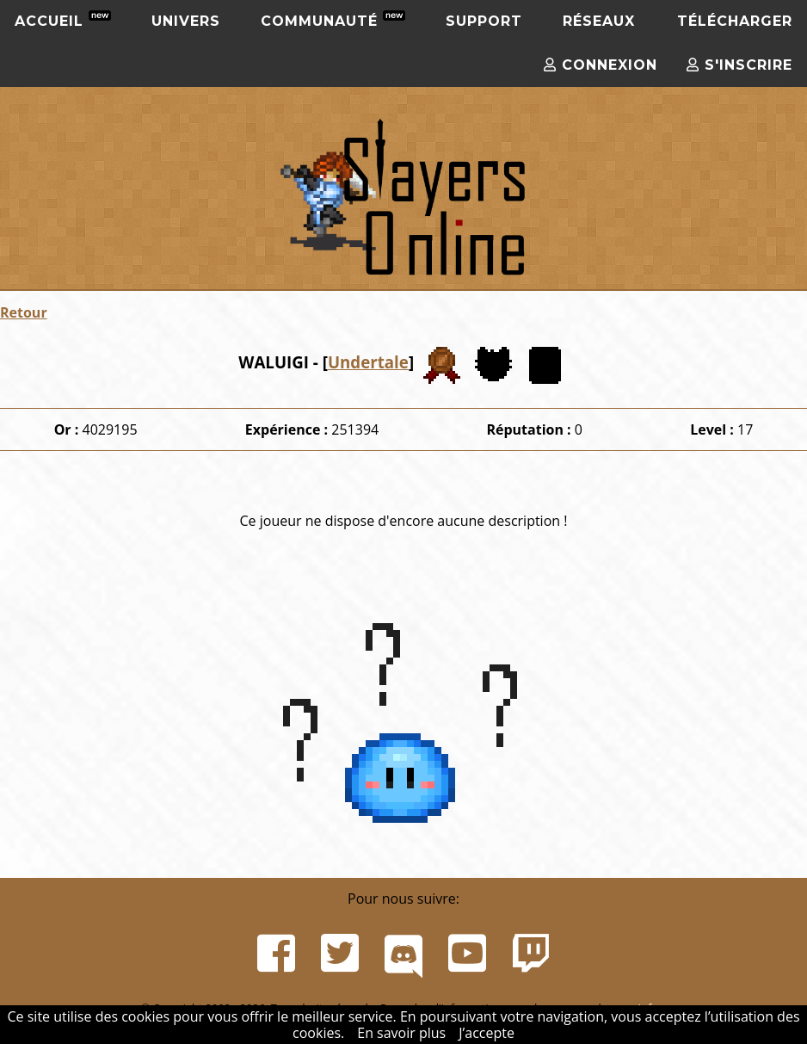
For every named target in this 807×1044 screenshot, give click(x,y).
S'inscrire (739, 65)
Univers (185, 21)
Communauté (333, 19)
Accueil (63, 19)
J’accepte (486, 1032)
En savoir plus (401, 1032)
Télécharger (734, 21)
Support (484, 21)
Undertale (368, 362)
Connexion (600, 65)
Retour (23, 312)
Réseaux (599, 21)
